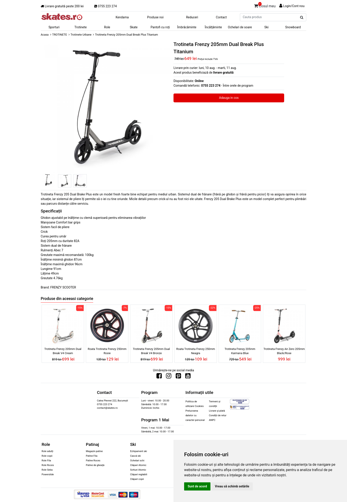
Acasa (45, 34)
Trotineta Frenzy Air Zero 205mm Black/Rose (284, 351)
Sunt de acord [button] (197, 486)
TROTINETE (59, 34)
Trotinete (80, 27)
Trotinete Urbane (81, 34)
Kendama (122, 17)
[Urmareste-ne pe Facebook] (159, 377)
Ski (266, 27)
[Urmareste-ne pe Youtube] (187, 377)
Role (107, 27)
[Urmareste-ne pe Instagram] (168, 377)
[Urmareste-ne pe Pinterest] (178, 377)
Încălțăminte (213, 27)
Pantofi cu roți (160, 27)
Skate (133, 27)
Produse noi (155, 17)
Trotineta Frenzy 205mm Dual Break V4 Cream (62, 351)
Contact (221, 17)
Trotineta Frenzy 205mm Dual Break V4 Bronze (151, 351)
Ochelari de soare (240, 27)
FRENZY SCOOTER (63, 287)
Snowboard (293, 27)
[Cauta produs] (301, 17)
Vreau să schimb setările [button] (232, 486)
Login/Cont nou (294, 6)
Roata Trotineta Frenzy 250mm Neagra (195, 351)
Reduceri (192, 17)
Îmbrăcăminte (186, 27)
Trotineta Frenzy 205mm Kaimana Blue (240, 351)
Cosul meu (265, 5)
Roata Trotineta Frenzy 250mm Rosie (107, 351)
